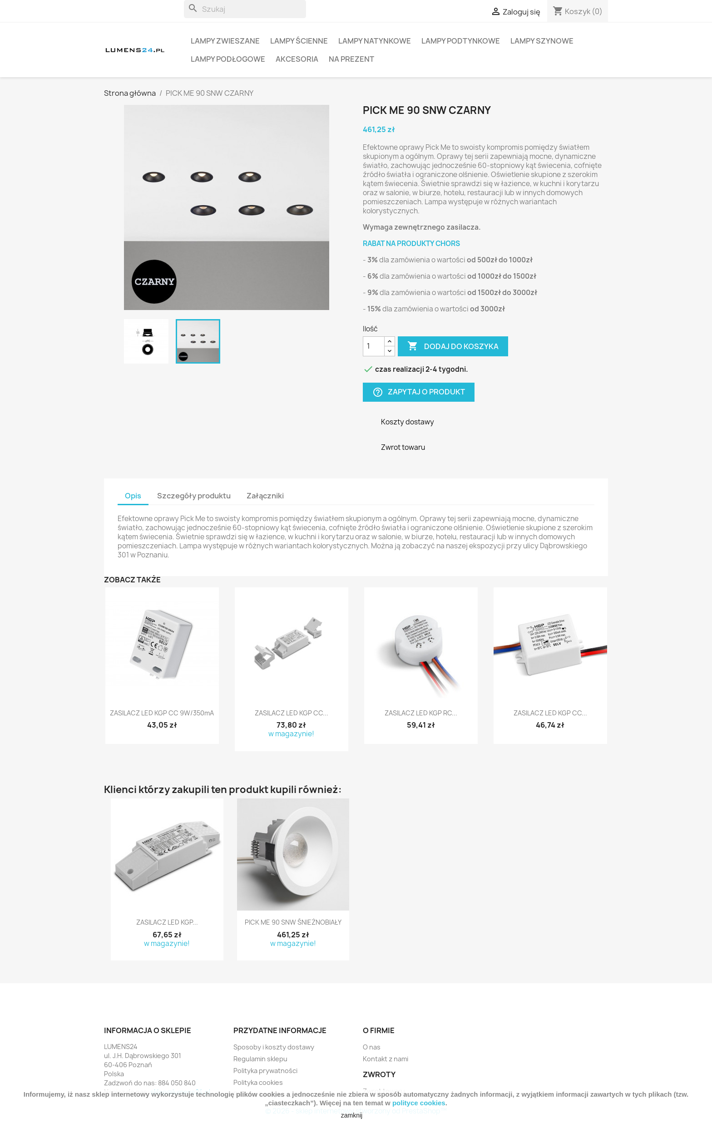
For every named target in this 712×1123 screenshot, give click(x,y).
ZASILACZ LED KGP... (167, 922)
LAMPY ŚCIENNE (299, 41)
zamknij (351, 1115)
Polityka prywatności (265, 1070)
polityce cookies (418, 1103)
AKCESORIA (297, 59)
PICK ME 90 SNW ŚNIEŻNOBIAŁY (293, 922)
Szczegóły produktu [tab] (194, 496)
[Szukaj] (245, 9)
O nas (372, 1047)
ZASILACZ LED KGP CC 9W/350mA (162, 713)
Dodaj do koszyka (453, 346)
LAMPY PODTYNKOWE (460, 41)
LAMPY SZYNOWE (542, 41)
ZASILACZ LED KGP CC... (291, 713)
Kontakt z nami (385, 1058)
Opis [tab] (133, 496)
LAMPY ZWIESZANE (225, 41)
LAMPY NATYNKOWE (374, 41)
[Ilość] (374, 346)
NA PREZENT (351, 59)
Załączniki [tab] (265, 496)
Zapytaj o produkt (418, 392)
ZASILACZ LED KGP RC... (421, 713)
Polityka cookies (258, 1082)
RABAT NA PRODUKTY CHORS (411, 243)
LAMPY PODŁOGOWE (228, 59)
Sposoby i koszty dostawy (273, 1047)
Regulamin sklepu (260, 1058)
